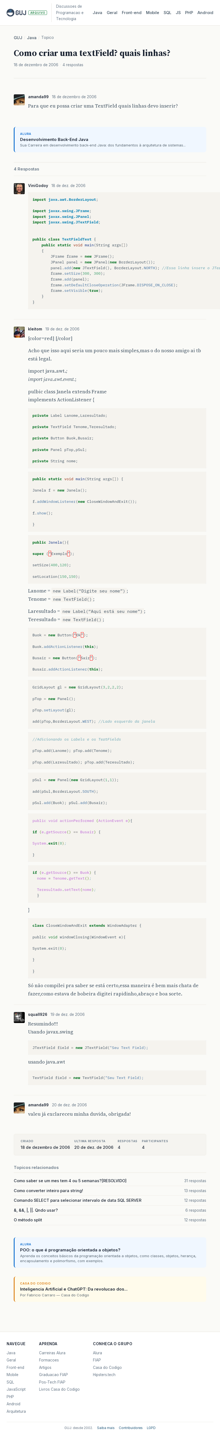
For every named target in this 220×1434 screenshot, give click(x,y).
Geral (112, 12)
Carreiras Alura (52, 1353)
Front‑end (132, 12)
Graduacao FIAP (53, 1374)
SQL (167, 12)
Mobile (152, 12)
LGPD (151, 1428)
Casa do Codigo (107, 1367)
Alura (97, 1353)
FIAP (97, 1360)
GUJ (18, 37)
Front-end (15, 1367)
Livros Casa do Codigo (59, 1389)
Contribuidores (131, 1428)
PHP (189, 12)
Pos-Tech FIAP (52, 1382)
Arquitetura (16, 1411)
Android (205, 12)
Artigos (45, 1367)
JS (178, 12)
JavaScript (16, 1389)
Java (97, 12)
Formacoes (49, 1360)
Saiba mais (106, 1428)
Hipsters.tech (104, 1374)
